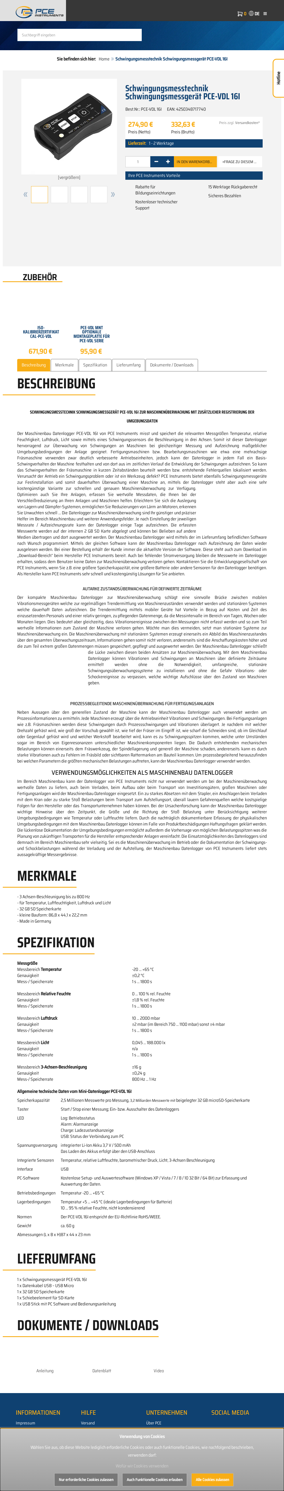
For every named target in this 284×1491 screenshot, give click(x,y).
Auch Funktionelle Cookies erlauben (154, 1480)
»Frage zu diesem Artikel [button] (242, 162)
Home (104, 58)
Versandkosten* (247, 123)
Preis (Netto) (139, 132)
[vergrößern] (69, 130)
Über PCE (153, 1423)
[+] (168, 161)
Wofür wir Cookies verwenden (142, 1465)
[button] (25, 194)
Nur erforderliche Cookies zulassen (86, 1480)
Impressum (25, 1423)
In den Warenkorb (195, 162)
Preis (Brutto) (182, 132)
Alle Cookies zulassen (212, 1480)
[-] (156, 161)
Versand (88, 1423)
